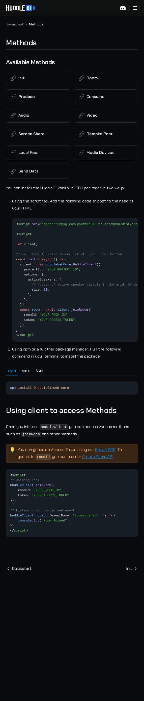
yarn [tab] (26, 370)
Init (132, 568)
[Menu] (135, 8)
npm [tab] (12, 370)
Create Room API (97, 456)
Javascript (14, 24)
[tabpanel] (72, 385)
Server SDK (105, 449)
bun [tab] (39, 370)
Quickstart (18, 568)
